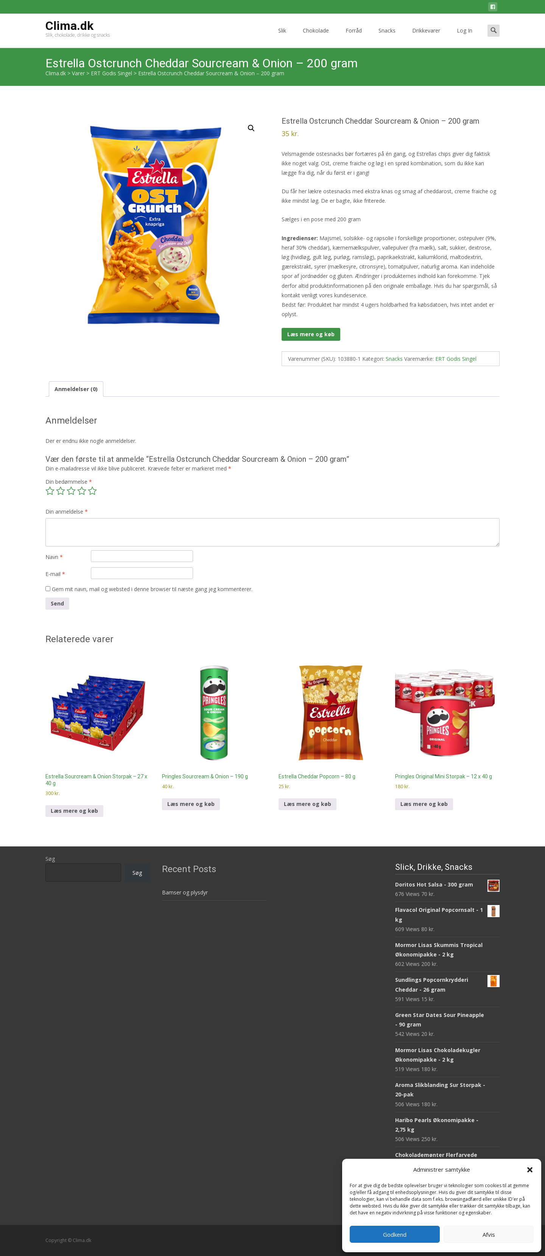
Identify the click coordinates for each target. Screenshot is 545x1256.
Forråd (354, 37)
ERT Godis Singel (455, 358)
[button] (530, 1170)
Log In (464, 37)
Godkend (394, 1234)
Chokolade (316, 37)
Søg (50, 858)
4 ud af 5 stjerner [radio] (81, 490)
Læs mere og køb (311, 334)
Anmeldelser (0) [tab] (76, 389)
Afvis (489, 1234)
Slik (282, 37)
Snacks (387, 37)
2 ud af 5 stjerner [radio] (60, 490)
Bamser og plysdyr (185, 892)
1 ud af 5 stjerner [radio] (49, 490)
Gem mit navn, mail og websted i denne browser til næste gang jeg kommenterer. (152, 589)
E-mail (55, 574)
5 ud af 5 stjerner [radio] (92, 490)
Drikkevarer (426, 37)
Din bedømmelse (68, 481)
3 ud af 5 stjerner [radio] (71, 490)
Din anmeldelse (66, 511)
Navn (54, 556)
